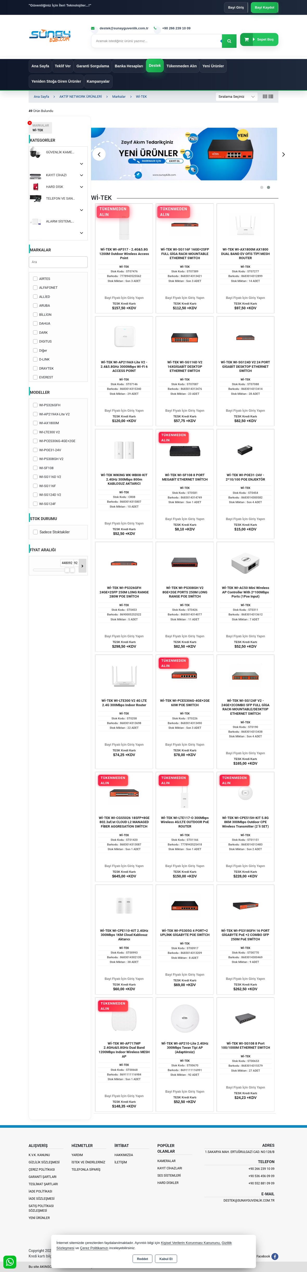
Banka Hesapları (129, 66)
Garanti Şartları (42, 1177)
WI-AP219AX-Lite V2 (51, 414)
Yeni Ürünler (39, 1218)
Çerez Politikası (42, 1169)
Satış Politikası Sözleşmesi (41, 1208)
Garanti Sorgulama (92, 66)
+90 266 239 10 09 (261, 1169)
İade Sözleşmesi (41, 1199)
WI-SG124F (44, 504)
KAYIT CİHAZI (56, 175)
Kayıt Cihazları (169, 1168)
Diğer (40, 350)
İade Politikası (40, 1191)
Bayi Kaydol (264, 7)
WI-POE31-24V (47, 450)
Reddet (142, 1259)
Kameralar (166, 1161)
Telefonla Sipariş (86, 1169)
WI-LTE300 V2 (46, 432)
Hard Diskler (167, 1183)
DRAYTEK (43, 368)
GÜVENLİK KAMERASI (62, 152)
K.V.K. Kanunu (39, 1155)
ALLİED (41, 296)
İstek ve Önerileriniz (88, 1162)
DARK (40, 332)
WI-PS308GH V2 (48, 459)
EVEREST (43, 377)
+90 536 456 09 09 (261, 1176)
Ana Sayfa (40, 66)
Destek (155, 65)
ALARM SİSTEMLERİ (61, 221)
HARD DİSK (54, 187)
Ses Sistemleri (169, 1175)
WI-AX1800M (46, 423)
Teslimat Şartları (43, 1184)
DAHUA (41, 323)
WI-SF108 (43, 468)
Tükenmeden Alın (182, 66)
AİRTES (41, 279)
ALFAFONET (45, 287)
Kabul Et (166, 1259)
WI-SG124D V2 (47, 495)
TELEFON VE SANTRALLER (62, 198)
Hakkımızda (123, 1155)
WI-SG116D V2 (47, 477)
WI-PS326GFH (46, 405)
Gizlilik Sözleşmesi (44, 1162)
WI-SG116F (44, 486)
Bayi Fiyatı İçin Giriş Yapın (124, 298)
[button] (261, 187)
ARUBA (41, 305)
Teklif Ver (63, 66)
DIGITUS (42, 341)
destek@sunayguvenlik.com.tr (248, 1200)
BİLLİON (42, 314)
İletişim (120, 1162)
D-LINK (41, 359)
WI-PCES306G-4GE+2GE (54, 441)
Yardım (77, 1155)
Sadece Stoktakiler (51, 532)
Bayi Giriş (236, 7)
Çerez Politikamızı (94, 1248)
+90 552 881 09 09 (261, 1183)
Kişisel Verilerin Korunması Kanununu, (191, 1243)
